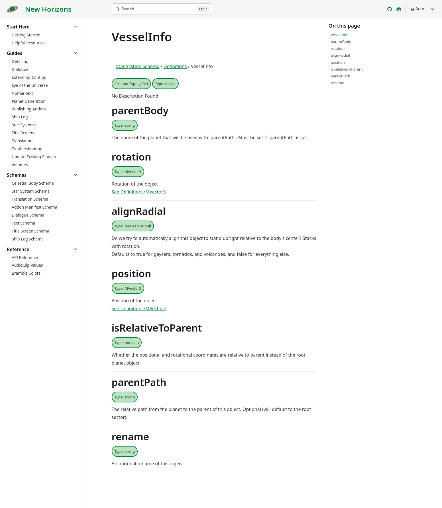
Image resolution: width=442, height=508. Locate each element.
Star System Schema (138, 66)
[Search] (162, 9)
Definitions (175, 66)
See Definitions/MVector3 (139, 192)
